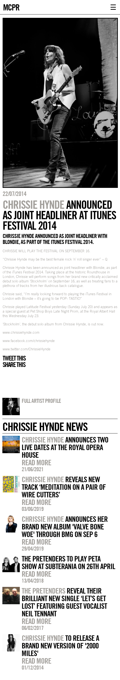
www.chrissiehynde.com (21, 332)
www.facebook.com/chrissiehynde (29, 340)
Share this (14, 365)
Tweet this (14, 358)
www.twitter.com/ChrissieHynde (26, 349)
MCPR (11, 6)
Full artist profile (41, 400)
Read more (36, 462)
